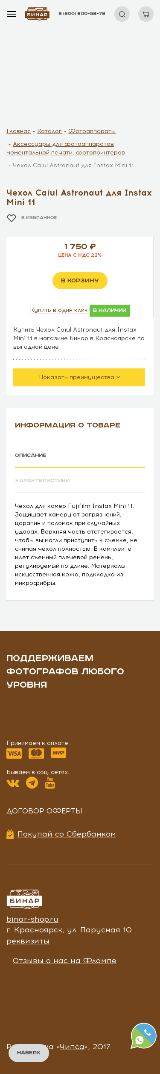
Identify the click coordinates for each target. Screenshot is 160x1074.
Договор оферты (44, 811)
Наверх (29, 1053)
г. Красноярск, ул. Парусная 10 (69, 930)
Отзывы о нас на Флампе (64, 960)
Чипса (72, 1046)
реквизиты (27, 941)
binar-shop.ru (32, 919)
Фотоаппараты (92, 131)
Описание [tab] (31, 455)
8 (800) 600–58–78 (81, 13)
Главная (18, 131)
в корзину (80, 280)
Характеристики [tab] (42, 481)
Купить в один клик (59, 310)
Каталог (49, 131)
